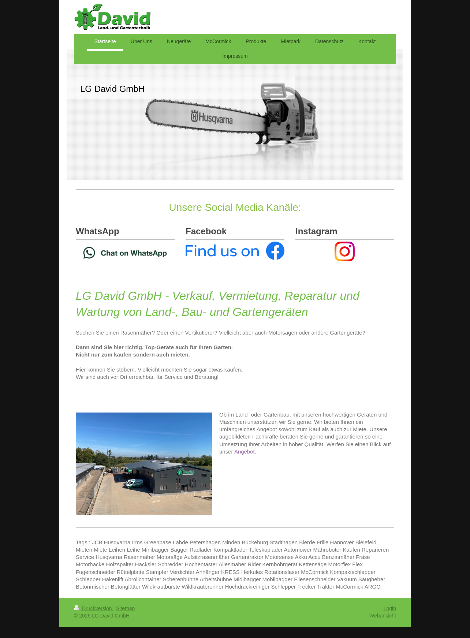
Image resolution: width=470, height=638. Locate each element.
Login (390, 608)
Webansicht (382, 616)
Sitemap (125, 608)
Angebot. (245, 451)
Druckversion (93, 608)
